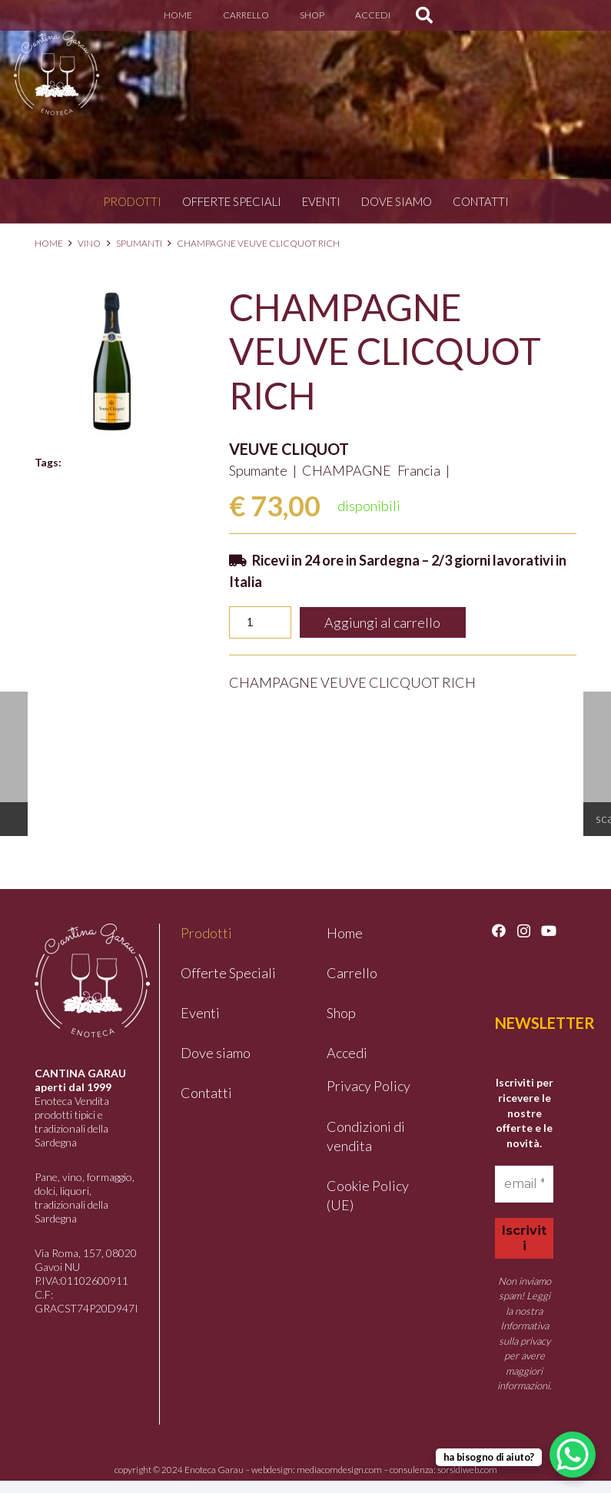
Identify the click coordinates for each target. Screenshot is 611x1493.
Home (49, 243)
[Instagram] (523, 931)
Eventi (321, 201)
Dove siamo (396, 201)
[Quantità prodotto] (260, 622)
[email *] (524, 1184)
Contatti (481, 201)
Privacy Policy (368, 1085)
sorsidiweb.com (467, 1469)
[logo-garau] (56, 73)
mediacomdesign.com (339, 1469)
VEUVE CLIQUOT (289, 449)
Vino (89, 243)
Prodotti (132, 201)
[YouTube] (548, 930)
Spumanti (139, 243)
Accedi (347, 1052)
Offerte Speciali (231, 201)
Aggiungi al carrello (382, 622)
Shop (341, 1012)
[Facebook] (499, 930)
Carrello (352, 972)
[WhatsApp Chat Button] (573, 1455)
